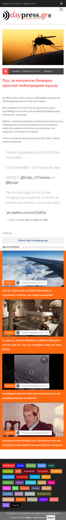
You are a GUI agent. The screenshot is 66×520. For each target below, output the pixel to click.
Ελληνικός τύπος (44, 494)
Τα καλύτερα (56, 471)
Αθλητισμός (8, 471)
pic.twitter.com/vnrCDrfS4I (26, 212)
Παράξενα (47, 71)
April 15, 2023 (41, 219)
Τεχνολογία (8, 494)
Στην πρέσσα (43, 471)
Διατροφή (24, 488)
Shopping (15, 505)
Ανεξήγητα (32, 499)
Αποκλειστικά (22, 477)
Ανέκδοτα (43, 499)
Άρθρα (51, 482)
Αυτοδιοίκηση (29, 471)
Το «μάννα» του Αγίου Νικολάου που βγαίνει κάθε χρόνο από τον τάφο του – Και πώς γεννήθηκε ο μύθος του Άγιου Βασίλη (32, 345)
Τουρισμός (35, 477)
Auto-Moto (30, 494)
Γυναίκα (7, 488)
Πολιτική (42, 465)
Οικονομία (31, 465)
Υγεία (18, 471)
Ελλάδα (20, 465)
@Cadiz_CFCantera (35, 177)
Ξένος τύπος (8, 499)
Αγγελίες (54, 499)
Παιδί (15, 488)
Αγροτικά (46, 477)
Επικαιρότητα (9, 465)
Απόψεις (19, 482)
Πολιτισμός (30, 482)
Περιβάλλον (8, 482)
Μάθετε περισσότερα (35, 517)
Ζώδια (6, 505)
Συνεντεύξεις (8, 477)
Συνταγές (35, 488)
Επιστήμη (46, 488)
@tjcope (11, 182)
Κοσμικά (19, 494)
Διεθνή (51, 465)
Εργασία (42, 482)
